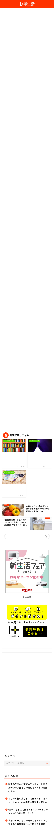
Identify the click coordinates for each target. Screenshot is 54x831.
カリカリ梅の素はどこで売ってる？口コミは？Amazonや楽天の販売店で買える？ (28, 800)
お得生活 (27, 3)
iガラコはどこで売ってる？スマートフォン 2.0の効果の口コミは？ (28, 811)
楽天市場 (27, 597)
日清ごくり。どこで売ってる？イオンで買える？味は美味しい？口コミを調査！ (27, 822)
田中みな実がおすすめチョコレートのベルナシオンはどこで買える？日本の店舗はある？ (27, 788)
